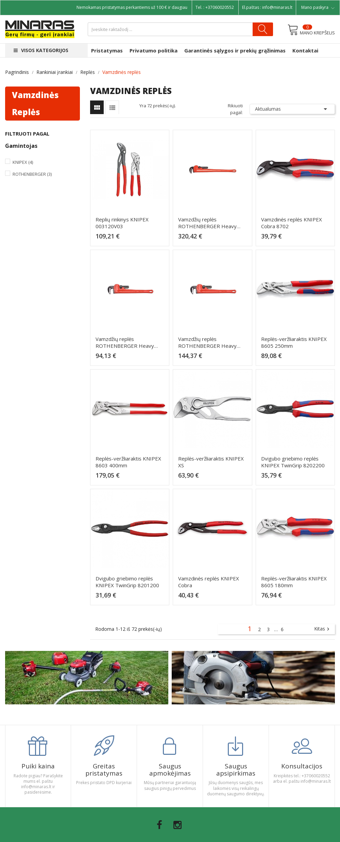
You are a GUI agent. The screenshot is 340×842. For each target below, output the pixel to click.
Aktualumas (292, 109)
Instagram (177, 825)
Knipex (23, 162)
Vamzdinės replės (35, 103)
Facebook (159, 825)
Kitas (322, 629)
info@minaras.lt (277, 7)
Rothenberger (32, 174)
